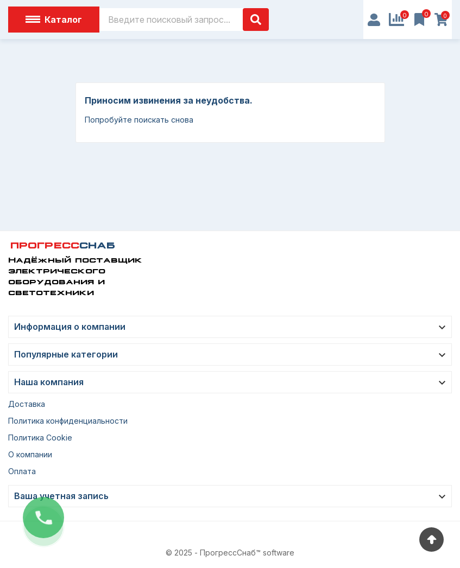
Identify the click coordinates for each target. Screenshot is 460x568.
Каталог (54, 19)
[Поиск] (184, 19)
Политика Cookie (40, 437)
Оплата (22, 471)
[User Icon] (374, 20)
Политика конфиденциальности (68, 420)
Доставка (26, 404)
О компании (30, 454)
